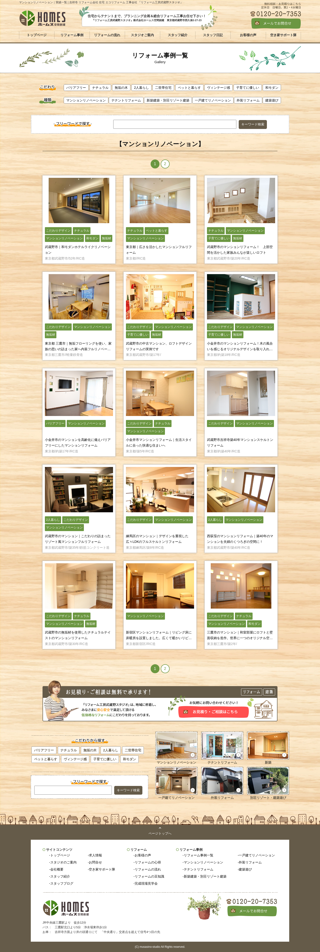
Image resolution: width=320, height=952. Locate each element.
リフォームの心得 (148, 862)
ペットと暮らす (189, 87)
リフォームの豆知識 (149, 876)
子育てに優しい (247, 87)
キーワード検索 (252, 124)
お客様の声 (143, 855)
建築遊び (271, 100)
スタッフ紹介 (60, 876)
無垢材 (106, 238)
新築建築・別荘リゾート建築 (168, 100)
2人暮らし (141, 87)
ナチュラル (100, 87)
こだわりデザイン (58, 230)
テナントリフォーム (126, 100)
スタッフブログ (61, 883)
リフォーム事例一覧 (198, 855)
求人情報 (95, 855)
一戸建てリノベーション (213, 100)
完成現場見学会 (146, 883)
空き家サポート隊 (102, 869)
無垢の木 (121, 87)
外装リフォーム (248, 100)
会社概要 (56, 869)
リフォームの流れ (148, 869)
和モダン (271, 87)
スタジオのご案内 (63, 862)
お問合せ (95, 862)
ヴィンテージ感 (218, 87)
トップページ (37, 35)
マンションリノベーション (86, 100)
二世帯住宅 (163, 87)
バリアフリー (76, 87)
